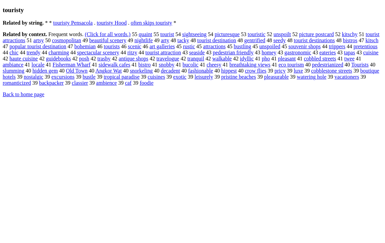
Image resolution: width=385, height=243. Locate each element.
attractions (214, 46)
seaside (196, 52)
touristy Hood (111, 23)
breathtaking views (250, 65)
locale (37, 65)
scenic (134, 46)
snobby (166, 65)
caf (128, 83)
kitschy (349, 34)
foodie (146, 83)
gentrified (254, 40)
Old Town (77, 71)
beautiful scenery (107, 40)
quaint (145, 34)
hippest (229, 71)
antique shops (133, 58)
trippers (337, 46)
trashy (104, 58)
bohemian (85, 46)
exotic (179, 77)
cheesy (214, 65)
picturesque (227, 34)
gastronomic (298, 52)
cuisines (156, 77)
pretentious (366, 46)
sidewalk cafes (114, 65)
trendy (34, 52)
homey (269, 52)
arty (165, 40)
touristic (256, 34)
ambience (106, 83)
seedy (279, 40)
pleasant (287, 58)
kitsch (371, 40)
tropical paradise (122, 77)
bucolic (190, 65)
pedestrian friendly (233, 52)
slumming (13, 71)
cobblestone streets (331, 71)
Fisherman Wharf (72, 65)
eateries (327, 52)
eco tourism (291, 65)
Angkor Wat (108, 71)
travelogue (168, 58)
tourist (167, 34)
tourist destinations (314, 40)
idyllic (247, 58)
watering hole (312, 77)
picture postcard (316, 34)
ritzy (132, 52)
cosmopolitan (66, 40)
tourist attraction (163, 52)
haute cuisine (23, 58)
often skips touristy (151, 23)
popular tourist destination (37, 46)
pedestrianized (327, 65)
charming (59, 52)
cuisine (370, 52)
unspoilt (282, 34)
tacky (183, 40)
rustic (189, 46)
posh (84, 58)
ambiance (13, 65)
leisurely (203, 77)
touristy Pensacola (73, 23)
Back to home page (23, 94)
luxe (298, 71)
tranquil (195, 58)
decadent (170, 71)
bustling (242, 46)
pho (266, 58)
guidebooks (58, 58)
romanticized (17, 83)
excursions (62, 77)
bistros (350, 40)
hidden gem (45, 71)
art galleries (162, 46)
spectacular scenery (98, 52)
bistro (144, 65)
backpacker (51, 83)
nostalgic (33, 77)
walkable (222, 58)
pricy (280, 71)
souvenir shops (304, 46)
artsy (38, 40)
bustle (88, 77)
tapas (349, 52)
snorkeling (141, 71)
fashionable (200, 71)
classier (80, 83)
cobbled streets (320, 58)
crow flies (256, 71)
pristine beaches (238, 77)
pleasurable (276, 77)
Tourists (359, 65)
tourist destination (216, 40)
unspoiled (269, 46)
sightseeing (194, 34)
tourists (112, 46)
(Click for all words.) (107, 34)
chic (14, 52)
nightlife (144, 40)
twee (349, 58)
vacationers (347, 77)
